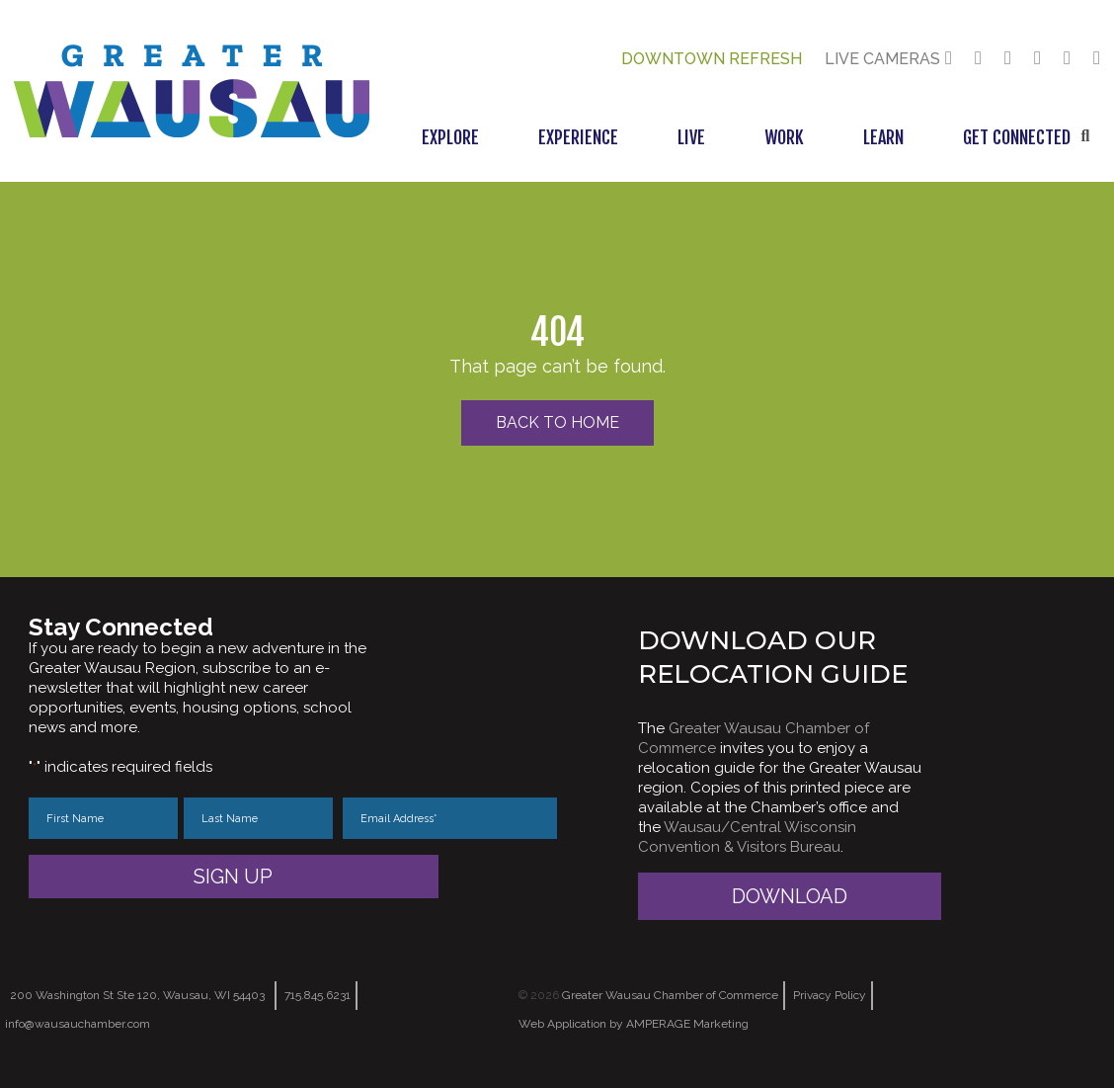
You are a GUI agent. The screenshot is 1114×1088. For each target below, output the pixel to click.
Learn (883, 137)
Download (789, 896)
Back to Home (557, 422)
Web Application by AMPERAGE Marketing (633, 1024)
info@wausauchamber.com (77, 1024)
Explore (450, 137)
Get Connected (1017, 137)
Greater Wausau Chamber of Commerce (670, 995)
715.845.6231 (317, 995)
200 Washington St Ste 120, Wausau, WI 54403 (137, 995)
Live (691, 137)
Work (784, 137)
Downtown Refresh (711, 58)
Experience (578, 137)
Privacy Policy (829, 995)
